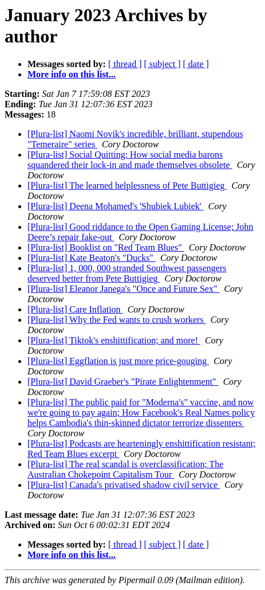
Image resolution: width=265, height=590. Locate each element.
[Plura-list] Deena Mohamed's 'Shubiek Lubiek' (115, 206)
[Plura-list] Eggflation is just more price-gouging (118, 361)
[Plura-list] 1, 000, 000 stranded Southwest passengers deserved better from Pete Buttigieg (127, 273)
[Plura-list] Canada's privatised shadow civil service (123, 485)
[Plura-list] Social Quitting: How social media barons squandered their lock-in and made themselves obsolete (129, 160)
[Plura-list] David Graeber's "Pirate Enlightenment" (123, 381)
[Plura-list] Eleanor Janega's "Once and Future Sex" (123, 289)
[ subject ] (162, 64)
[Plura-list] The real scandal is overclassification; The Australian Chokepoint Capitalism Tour (125, 469)
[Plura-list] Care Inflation (75, 309)
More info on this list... (71, 74)
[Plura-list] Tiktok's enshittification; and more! (113, 340)
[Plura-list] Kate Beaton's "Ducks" (91, 258)
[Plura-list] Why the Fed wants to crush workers (116, 320)
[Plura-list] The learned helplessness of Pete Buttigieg (127, 185)
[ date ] (196, 64)
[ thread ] (125, 64)
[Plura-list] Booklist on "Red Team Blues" (105, 247)
